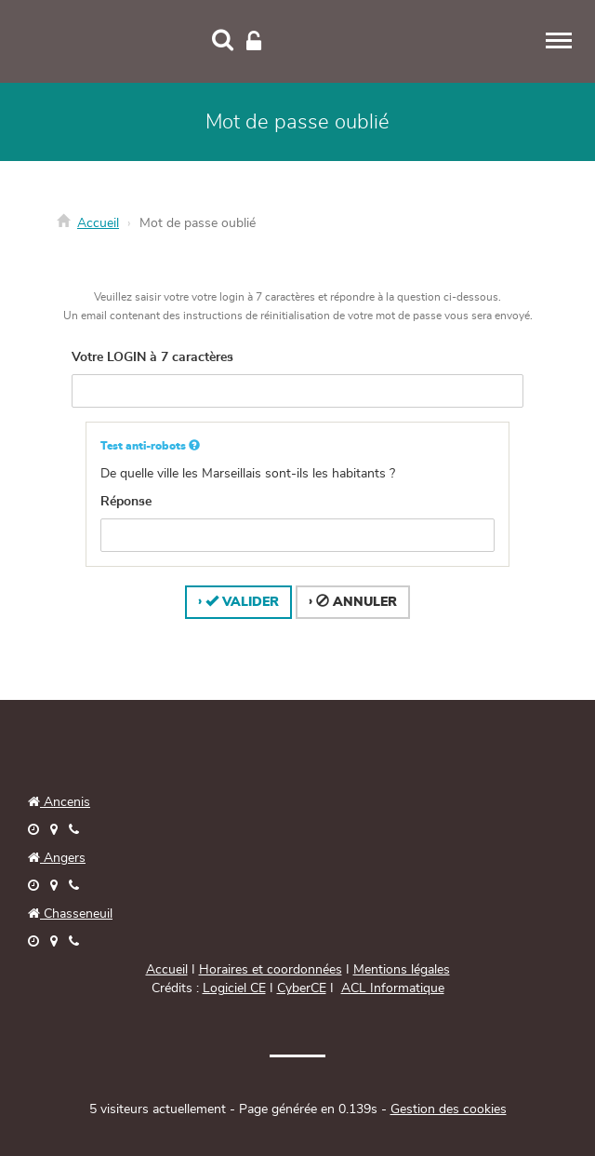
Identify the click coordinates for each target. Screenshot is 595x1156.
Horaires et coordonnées (270, 969)
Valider (242, 601)
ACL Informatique (392, 988)
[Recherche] (222, 42)
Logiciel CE (234, 988)
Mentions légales (401, 969)
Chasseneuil (70, 914)
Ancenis (59, 802)
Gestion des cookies (448, 1109)
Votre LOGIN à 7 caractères (152, 357)
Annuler (356, 601)
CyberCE (301, 988)
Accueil (98, 223)
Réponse (126, 501)
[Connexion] (253, 42)
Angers (63, 858)
